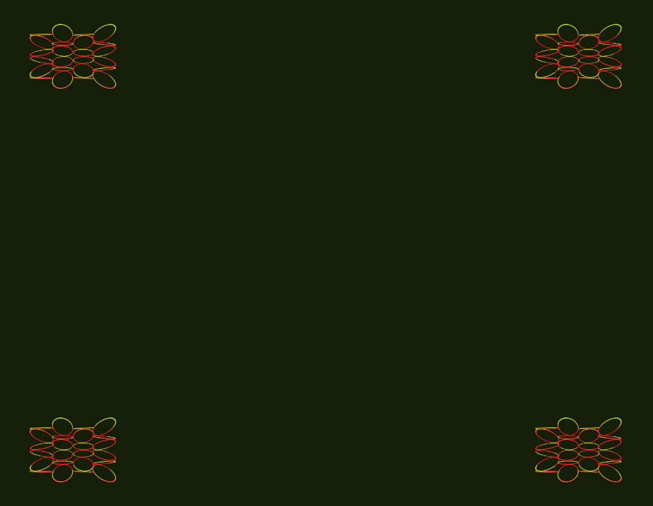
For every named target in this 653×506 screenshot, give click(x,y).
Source (579, 56)
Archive (73, 450)
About (579, 450)
